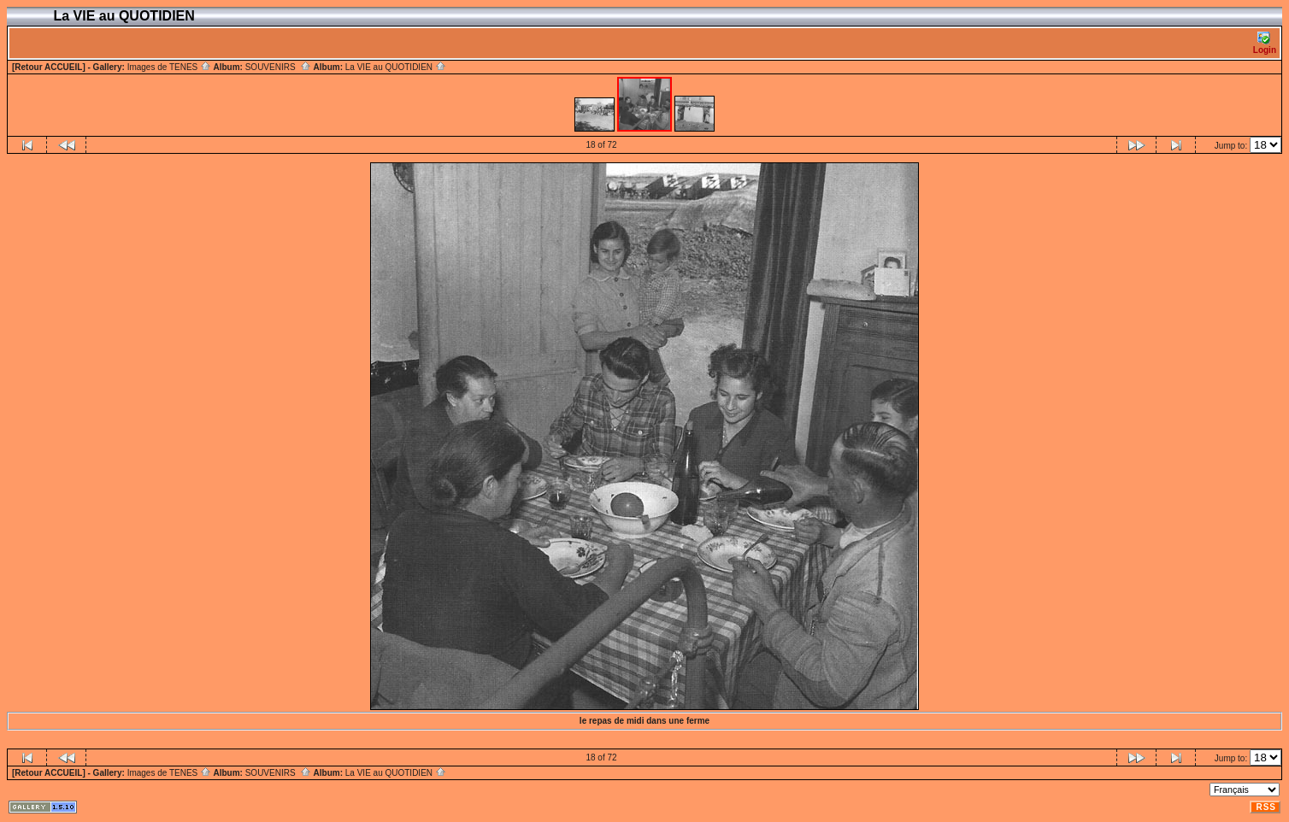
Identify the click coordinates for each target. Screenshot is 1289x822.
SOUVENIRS (278, 67)
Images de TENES (169, 67)
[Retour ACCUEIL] (48, 67)
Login (1264, 43)
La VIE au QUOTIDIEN (395, 67)
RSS (1266, 807)
